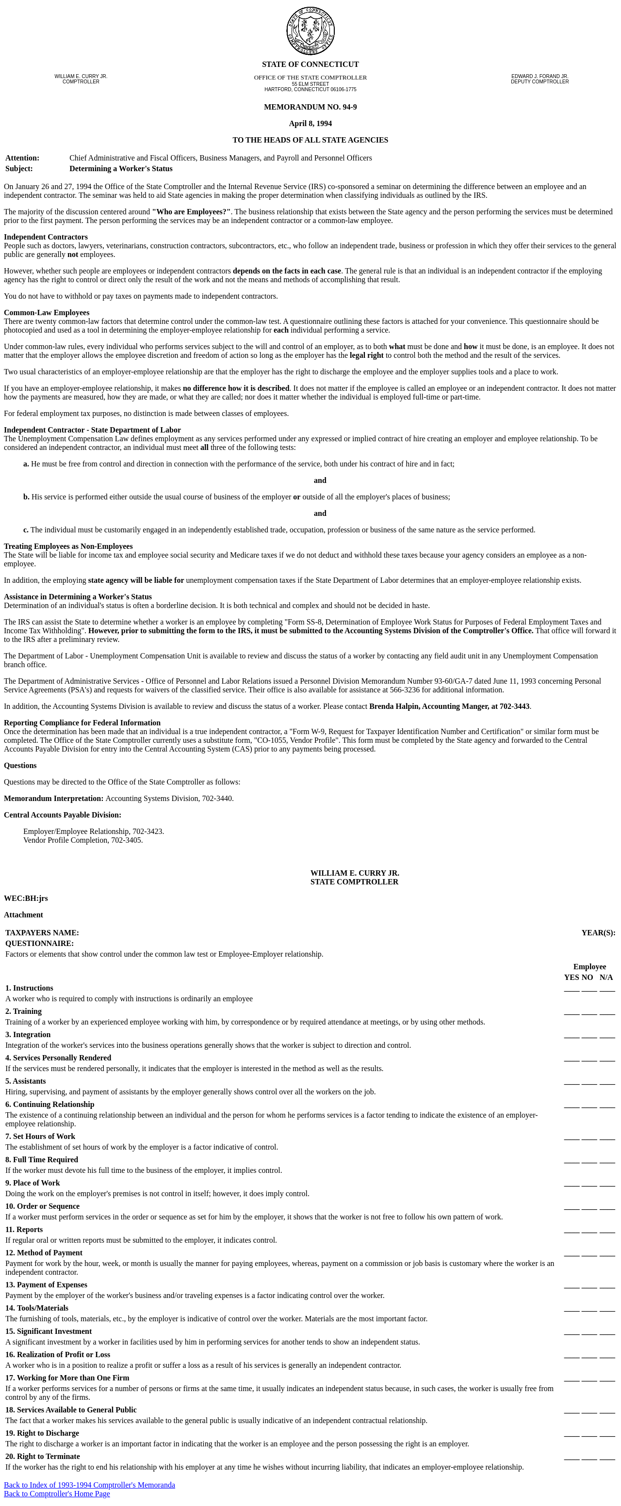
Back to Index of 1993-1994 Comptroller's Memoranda (89, 1485)
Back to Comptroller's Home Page (57, 1494)
